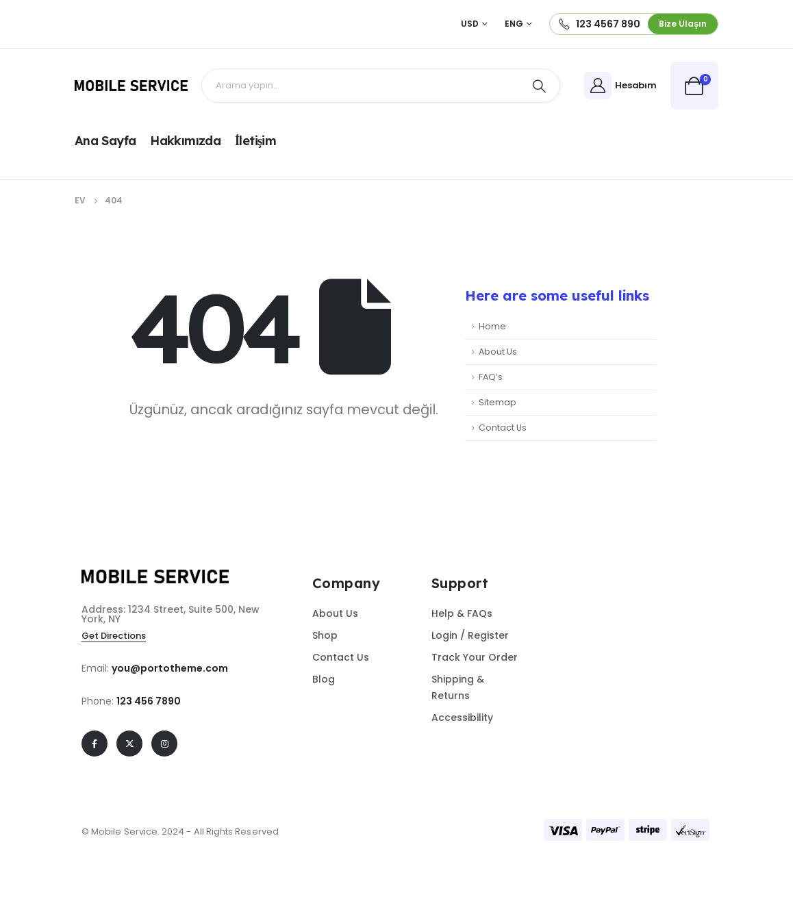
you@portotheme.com (170, 668)
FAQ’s (491, 377)
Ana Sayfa (105, 141)
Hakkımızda (185, 141)
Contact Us (503, 427)
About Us (498, 351)
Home (492, 326)
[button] (683, 24)
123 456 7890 (148, 701)
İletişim (255, 141)
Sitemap (497, 402)
